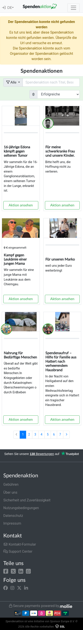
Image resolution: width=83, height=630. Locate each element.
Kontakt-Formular (19, 544)
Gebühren (11, 484)
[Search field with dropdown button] (51, 82)
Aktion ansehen (21, 205)
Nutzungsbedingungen (21, 508)
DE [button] (9, 8)
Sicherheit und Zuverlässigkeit (26, 500)
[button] (5, 571)
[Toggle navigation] (73, 7)
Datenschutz (13, 516)
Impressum (12, 523)
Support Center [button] (17, 551)
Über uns (10, 492)
